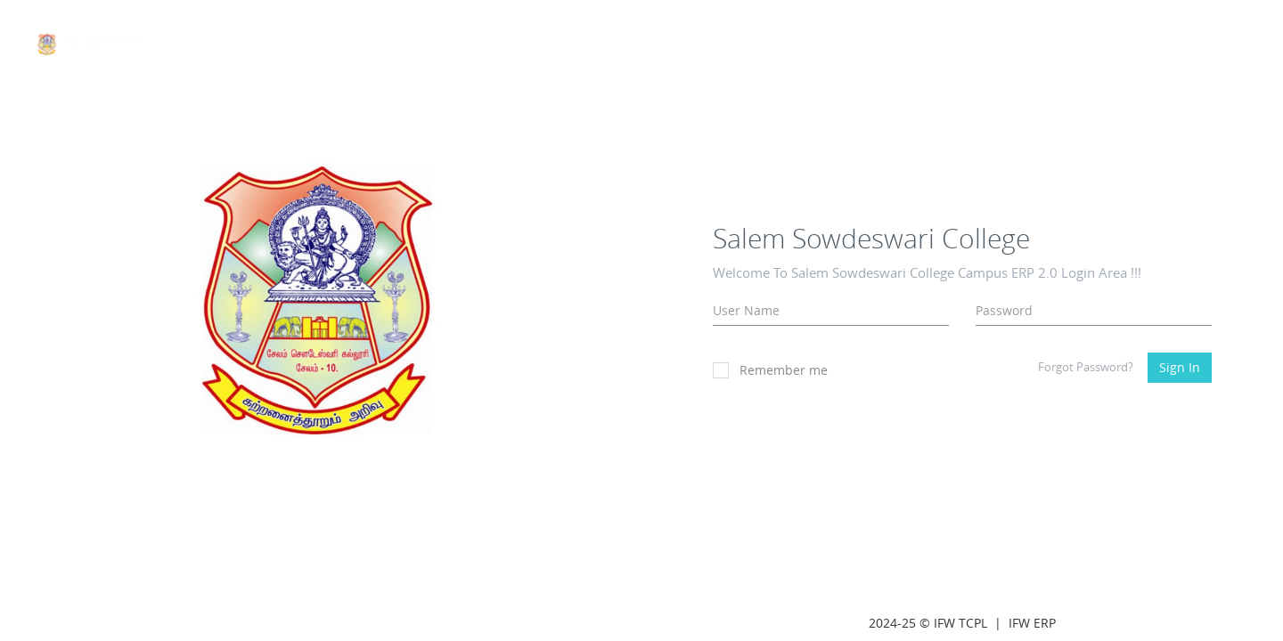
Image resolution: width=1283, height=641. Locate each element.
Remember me (770, 369)
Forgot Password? (1085, 367)
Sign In (1179, 367)
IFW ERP (1032, 622)
